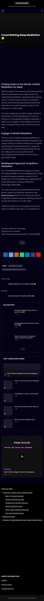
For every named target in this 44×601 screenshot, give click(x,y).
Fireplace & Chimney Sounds (16, 503)
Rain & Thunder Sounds (14, 496)
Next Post (4, 291)
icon (22, 456)
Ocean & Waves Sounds (14, 499)
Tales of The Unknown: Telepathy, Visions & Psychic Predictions (25, 337)
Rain (22, 447)
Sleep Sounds (7, 469)
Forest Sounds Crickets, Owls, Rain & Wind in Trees (22, 6)
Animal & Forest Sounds (14, 513)
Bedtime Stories (7, 195)
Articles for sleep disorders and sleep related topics (22, 520)
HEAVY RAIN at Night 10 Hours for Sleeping (22, 373)
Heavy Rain (7, 447)
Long (12, 447)
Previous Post (5, 279)
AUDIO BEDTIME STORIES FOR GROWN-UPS (14, 269)
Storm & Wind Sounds (13, 506)
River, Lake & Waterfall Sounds (17, 510)
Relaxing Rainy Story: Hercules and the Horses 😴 (26, 324)
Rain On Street (28, 447)
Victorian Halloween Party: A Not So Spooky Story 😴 (25, 311)
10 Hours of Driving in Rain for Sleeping (26, 381)
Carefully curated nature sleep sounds (17, 493)
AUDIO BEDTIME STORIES (15, 266)
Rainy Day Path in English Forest (24, 419)
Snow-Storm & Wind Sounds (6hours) (26, 407)
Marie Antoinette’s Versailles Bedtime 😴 (21, 296)
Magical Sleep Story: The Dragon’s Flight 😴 (22, 284)
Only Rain (17, 447)
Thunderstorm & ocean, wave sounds (26, 394)
